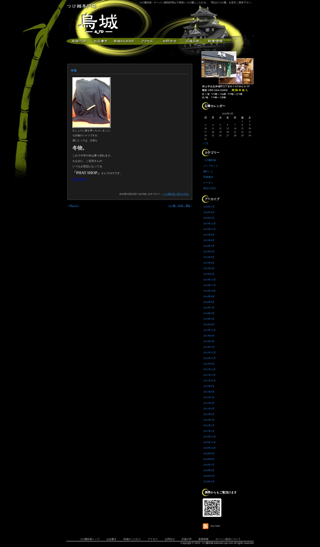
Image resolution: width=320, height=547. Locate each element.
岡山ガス (74, 205)
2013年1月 (209, 346)
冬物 (74, 70)
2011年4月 (209, 414)
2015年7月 (209, 246)
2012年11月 (209, 358)
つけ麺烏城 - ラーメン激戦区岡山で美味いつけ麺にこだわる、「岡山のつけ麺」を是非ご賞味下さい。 (196, 2)
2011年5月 (209, 408)
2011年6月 (209, 403)
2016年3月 (209, 217)
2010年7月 (209, 464)
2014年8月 (209, 302)
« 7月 (205, 143)
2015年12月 (209, 223)
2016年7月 (209, 206)
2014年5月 (209, 318)
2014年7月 (209, 307)
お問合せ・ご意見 (169, 41)
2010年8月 (209, 459)
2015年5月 (209, 257)
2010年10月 (209, 447)
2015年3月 (209, 268)
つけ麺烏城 (77, 41)
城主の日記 (182, 194)
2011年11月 (209, 375)
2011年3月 (209, 419)
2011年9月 (209, 386)
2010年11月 (209, 442)
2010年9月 (209, 453)
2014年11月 (209, 285)
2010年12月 (209, 436)
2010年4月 (209, 481)
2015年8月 (209, 240)
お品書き (100, 41)
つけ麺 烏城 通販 (179, 205)
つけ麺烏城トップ (89, 539)
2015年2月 (209, 274)
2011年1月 (209, 431)
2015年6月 (209, 251)
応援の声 (187, 539)
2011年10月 (209, 380)
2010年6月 (209, 470)
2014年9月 (209, 296)
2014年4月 (209, 324)
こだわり (123, 41)
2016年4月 (209, 212)
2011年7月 (209, 397)
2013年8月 (209, 335)
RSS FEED (215, 526)
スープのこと (210, 165)
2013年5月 (209, 341)
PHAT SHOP (79, 179)
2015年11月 (209, 229)
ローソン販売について (228, 539)
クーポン (208, 182)
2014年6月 (209, 313)
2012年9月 (209, 363)
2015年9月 (209, 234)
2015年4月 (209, 262)
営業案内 (208, 177)
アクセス (146, 41)
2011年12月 (209, 369)
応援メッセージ (192, 41)
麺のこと (208, 171)
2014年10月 (209, 290)
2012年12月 (209, 352)
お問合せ (170, 539)
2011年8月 (209, 391)
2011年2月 (209, 425)
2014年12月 (209, 279)
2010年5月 (209, 475)
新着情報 (215, 41)
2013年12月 (209, 330)
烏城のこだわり (132, 539)
